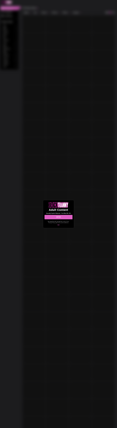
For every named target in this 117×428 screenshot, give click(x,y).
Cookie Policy (65, 221)
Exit (58, 224)
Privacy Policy (51, 222)
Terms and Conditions (63, 222)
